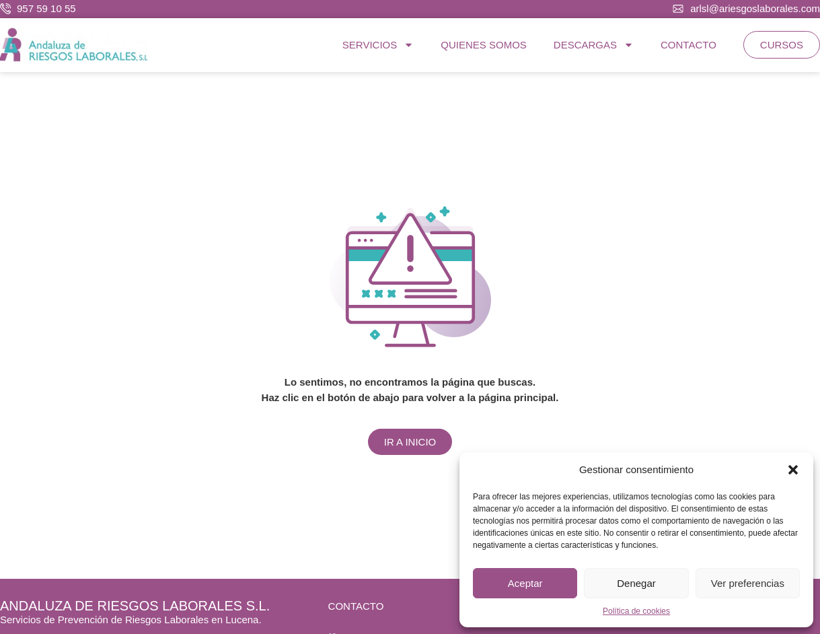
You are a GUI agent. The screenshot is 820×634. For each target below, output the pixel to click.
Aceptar (525, 583)
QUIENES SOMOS (484, 44)
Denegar (636, 583)
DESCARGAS (594, 45)
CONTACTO (688, 44)
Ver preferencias (747, 583)
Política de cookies (636, 611)
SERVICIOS (378, 45)
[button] (793, 470)
